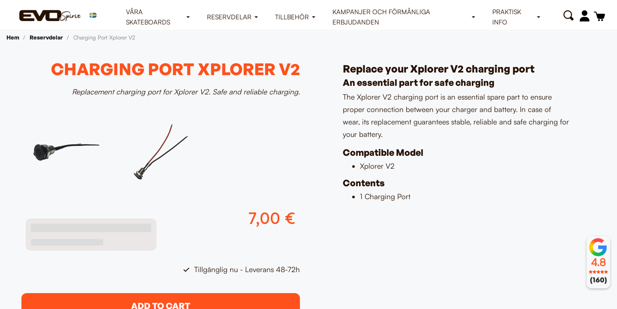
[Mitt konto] (585, 15)
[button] (568, 15)
